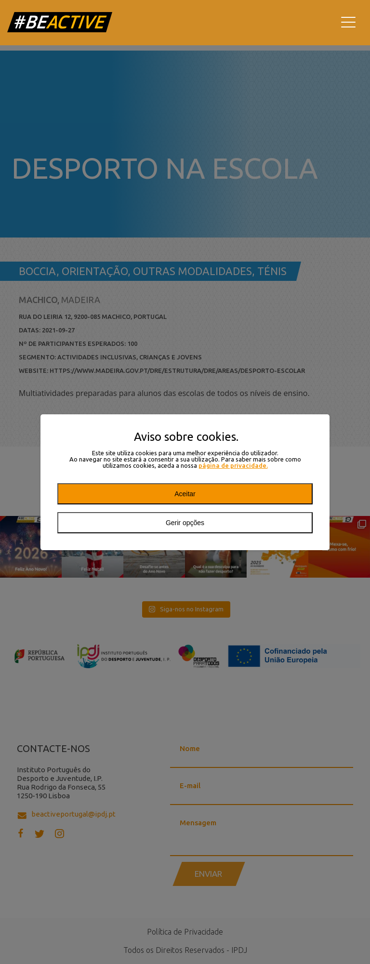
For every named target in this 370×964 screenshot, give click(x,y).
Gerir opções (185, 523)
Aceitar (185, 494)
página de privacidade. (233, 465)
